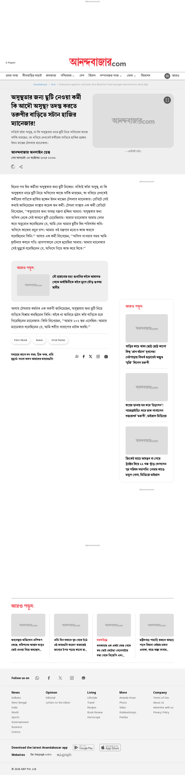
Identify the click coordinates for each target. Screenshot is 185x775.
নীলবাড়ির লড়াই (32, 76)
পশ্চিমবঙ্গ (68, 76)
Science (16, 732)
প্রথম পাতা (12, 76)
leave (39, 340)
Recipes (91, 707)
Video (122, 707)
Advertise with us (163, 707)
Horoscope (93, 717)
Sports (15, 717)
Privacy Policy (161, 712)
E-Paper (11, 62)
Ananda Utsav (127, 697)
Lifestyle (92, 697)
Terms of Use (161, 697)
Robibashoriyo (127, 712)
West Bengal (19, 702)
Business (17, 727)
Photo (123, 702)
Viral (53, 84)
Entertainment (20, 722)
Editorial (50, 697)
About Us (158, 702)
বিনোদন (145, 76)
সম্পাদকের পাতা (111, 76)
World (15, 712)
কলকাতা (51, 76)
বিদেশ (92, 76)
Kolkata (16, 697)
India (14, 707)
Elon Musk (20, 340)
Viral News (58, 340)
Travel (90, 702)
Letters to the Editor (58, 702)
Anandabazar (40, 84)
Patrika (123, 717)
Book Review (95, 712)
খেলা (132, 76)
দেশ (81, 76)
